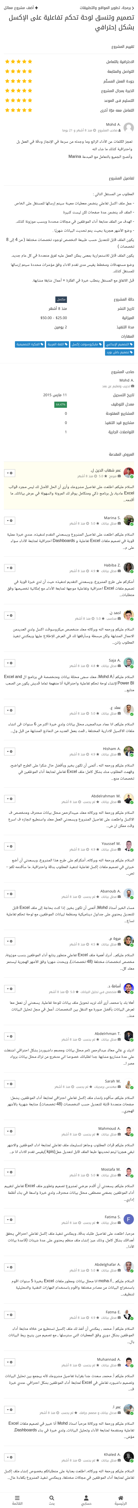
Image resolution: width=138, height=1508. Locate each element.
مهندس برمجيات (105, 1087)
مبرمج (113, 476)
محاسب (112, 618)
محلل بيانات (109, 523)
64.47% (60, 404)
